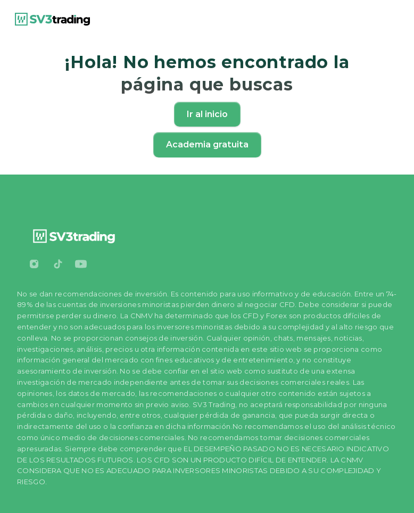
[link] (52, 19)
